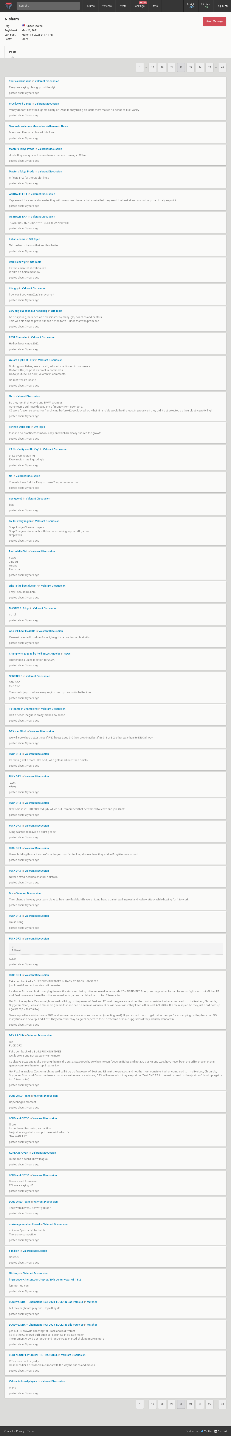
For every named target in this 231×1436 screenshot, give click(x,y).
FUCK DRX (15, 753)
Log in (222, 6)
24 (200, 67)
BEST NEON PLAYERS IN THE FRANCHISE (33, 1355)
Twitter (206, 1431)
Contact (8, 1431)
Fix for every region (20, 521)
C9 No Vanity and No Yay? (24, 449)
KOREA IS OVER (18, 1152)
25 (209, 67)
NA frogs (14, 1273)
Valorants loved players (23, 1381)
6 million (14, 1250)
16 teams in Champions (23, 708)
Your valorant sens (20, 81)
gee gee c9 (15, 498)
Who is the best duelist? (23, 585)
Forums (90, 6)
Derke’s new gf (18, 261)
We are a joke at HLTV (22, 360)
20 (162, 67)
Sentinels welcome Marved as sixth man (33, 126)
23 (190, 67)
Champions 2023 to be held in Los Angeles (34, 653)
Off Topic (34, 239)
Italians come (17, 239)
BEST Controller (18, 337)
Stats (155, 6)
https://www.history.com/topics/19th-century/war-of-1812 (45, 1279)
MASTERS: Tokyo (19, 608)
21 (171, 67)
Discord (220, 1431)
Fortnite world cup (20, 426)
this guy (14, 288)
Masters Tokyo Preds (21, 149)
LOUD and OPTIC (19, 1118)
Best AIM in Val (18, 551)
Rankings (140, 4)
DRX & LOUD (16, 1035)
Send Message (214, 21)
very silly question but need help (28, 310)
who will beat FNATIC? (22, 631)
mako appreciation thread (24, 1224)
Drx (11, 893)
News (64, 126)
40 (222, 67)
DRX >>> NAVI (17, 731)
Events (123, 6)
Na (11, 396)
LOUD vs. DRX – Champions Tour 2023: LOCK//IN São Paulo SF (46, 1302)
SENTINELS (15, 676)
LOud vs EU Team (19, 1095)
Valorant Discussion (47, 81)
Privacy (20, 1431)
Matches (107, 6)
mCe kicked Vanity (20, 103)
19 (152, 67)
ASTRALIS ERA (18, 194)
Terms (30, 1431)
